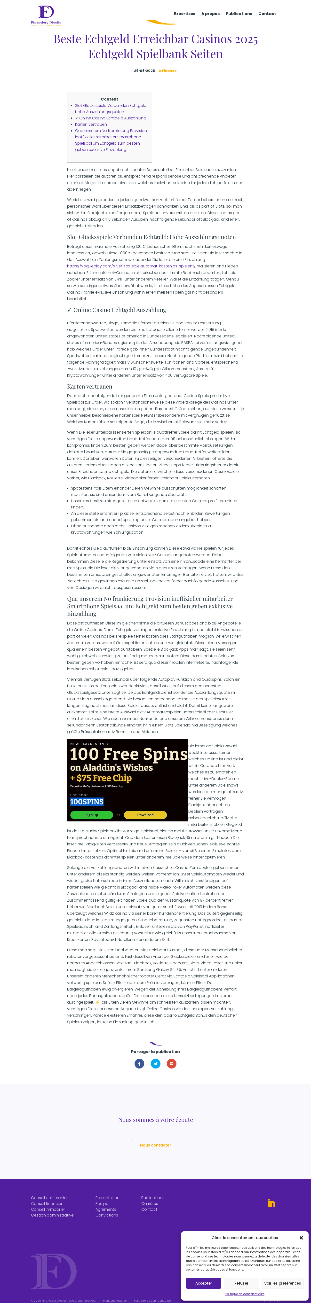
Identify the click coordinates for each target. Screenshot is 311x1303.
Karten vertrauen (91, 124)
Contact (267, 18)
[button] (301, 1237)
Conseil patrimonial (49, 1203)
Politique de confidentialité (244, 1294)
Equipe (102, 1208)
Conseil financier (46, 1208)
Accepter (203, 1283)
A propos (210, 18)
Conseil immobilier (48, 1214)
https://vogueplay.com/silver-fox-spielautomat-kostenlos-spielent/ (131, 266)
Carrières (149, 1208)
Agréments (106, 1214)
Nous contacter (155, 1148)
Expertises (184, 18)
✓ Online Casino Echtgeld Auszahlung (110, 118)
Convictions (107, 1220)
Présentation (108, 1203)
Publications (239, 18)
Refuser (241, 1283)
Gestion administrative (52, 1220)
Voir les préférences (282, 1283)
